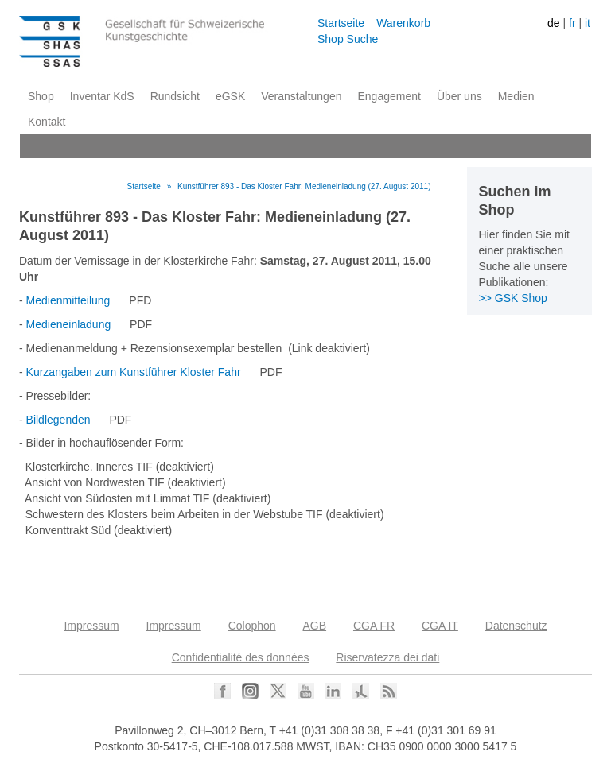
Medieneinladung (68, 324)
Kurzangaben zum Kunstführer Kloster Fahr (133, 372)
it (587, 23)
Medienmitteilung (68, 300)
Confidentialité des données (240, 657)
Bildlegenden (58, 419)
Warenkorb (403, 23)
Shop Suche (347, 39)
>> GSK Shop (513, 298)
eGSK (230, 96)
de (553, 23)
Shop (41, 96)
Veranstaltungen (301, 96)
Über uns (459, 96)
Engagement (388, 96)
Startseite (340, 23)
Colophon (252, 625)
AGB (314, 625)
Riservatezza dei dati (387, 657)
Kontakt (46, 121)
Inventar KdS (102, 96)
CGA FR (374, 625)
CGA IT (440, 625)
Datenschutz (516, 625)
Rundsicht (175, 96)
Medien (516, 96)
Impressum (91, 625)
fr (572, 23)
